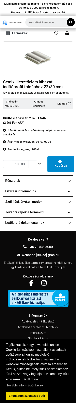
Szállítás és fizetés (36, 12)
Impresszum (38, 333)
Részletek (38, 181)
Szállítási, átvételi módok (38, 202)
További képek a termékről (38, 212)
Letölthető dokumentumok (38, 223)
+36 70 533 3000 (38, 247)
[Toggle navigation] (17, 33)
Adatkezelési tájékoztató (38, 321)
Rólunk (15, 12)
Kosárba (61, 163)
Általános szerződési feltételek (38, 327)
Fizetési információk (38, 191)
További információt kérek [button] (24, 385)
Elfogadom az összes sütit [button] (27, 395)
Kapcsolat (58, 12)
